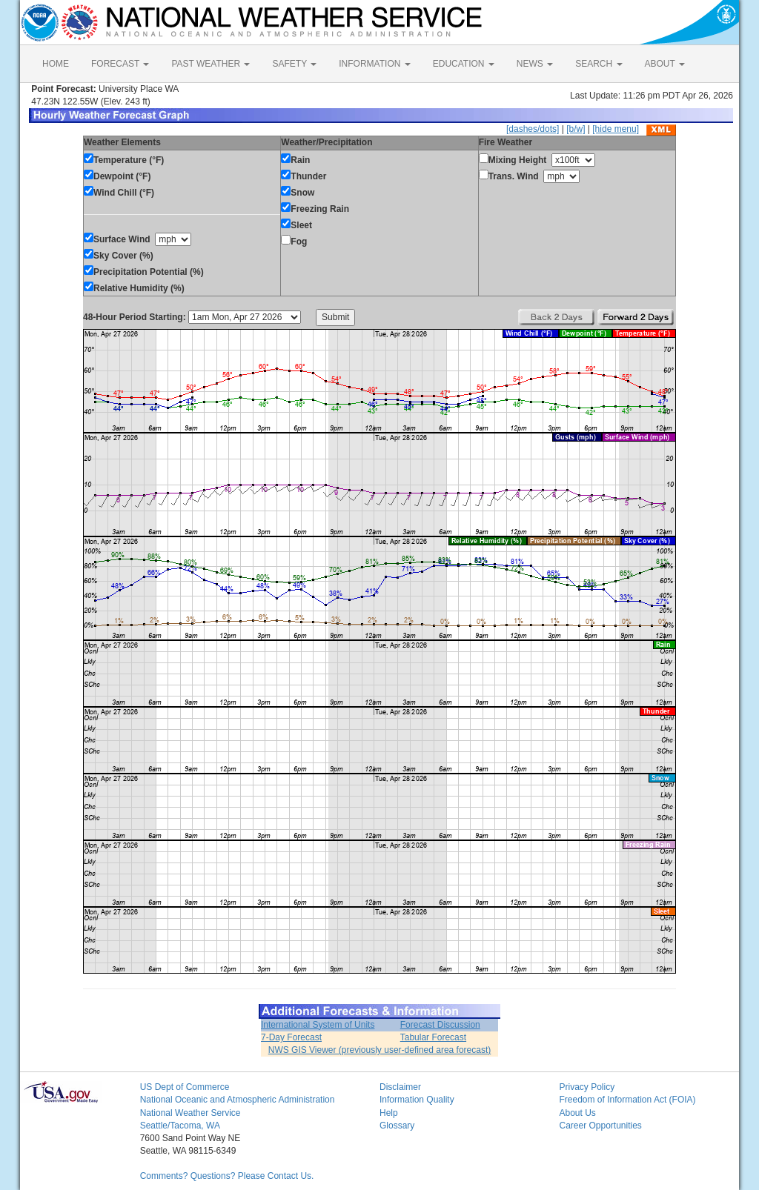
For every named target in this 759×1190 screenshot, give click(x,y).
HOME (55, 64)
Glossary (397, 1125)
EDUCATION (463, 64)
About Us (577, 1113)
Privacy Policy (586, 1087)
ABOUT (665, 64)
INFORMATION (374, 64)
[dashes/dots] (532, 129)
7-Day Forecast (291, 1037)
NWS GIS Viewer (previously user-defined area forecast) (379, 1050)
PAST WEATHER (210, 64)
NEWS (535, 64)
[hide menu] (615, 129)
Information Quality (417, 1099)
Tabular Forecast (433, 1037)
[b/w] (575, 129)
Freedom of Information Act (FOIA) (627, 1099)
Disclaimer (400, 1087)
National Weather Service (190, 1113)
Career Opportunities (600, 1125)
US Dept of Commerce (185, 1087)
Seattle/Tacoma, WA (180, 1125)
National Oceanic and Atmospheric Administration (237, 1099)
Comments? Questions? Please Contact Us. (227, 1176)
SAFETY (294, 64)
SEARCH (598, 64)
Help (389, 1113)
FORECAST (120, 64)
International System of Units (317, 1025)
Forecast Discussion (440, 1025)
